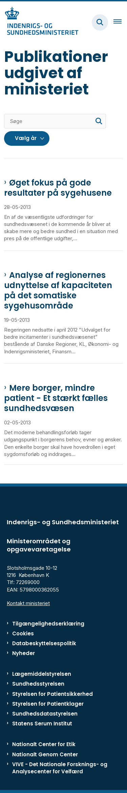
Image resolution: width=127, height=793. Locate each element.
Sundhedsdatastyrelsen (45, 713)
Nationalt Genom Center (45, 754)
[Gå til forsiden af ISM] (39, 22)
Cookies (23, 633)
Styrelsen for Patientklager (48, 703)
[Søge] (55, 121)
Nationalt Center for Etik (44, 744)
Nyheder (23, 653)
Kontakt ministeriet (28, 603)
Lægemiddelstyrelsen (41, 673)
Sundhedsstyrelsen (38, 683)
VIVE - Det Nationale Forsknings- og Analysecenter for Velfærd (59, 768)
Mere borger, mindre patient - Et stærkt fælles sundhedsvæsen (56, 398)
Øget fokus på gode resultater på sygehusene (58, 188)
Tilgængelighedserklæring (48, 623)
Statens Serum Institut (42, 723)
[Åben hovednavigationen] (120, 22)
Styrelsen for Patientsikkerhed (52, 694)
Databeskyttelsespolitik (44, 643)
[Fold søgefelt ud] (100, 22)
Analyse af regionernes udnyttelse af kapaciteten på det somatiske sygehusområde (58, 290)
